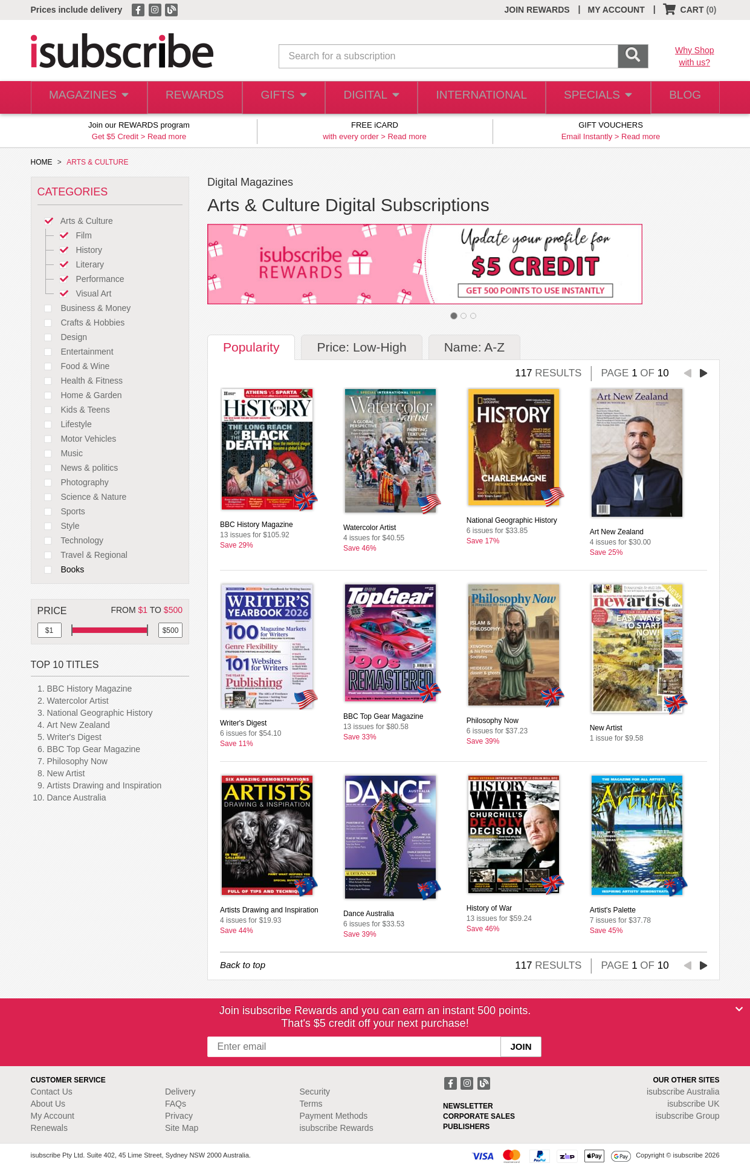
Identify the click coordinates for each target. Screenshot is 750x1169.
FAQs (175, 1103)
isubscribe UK (693, 1103)
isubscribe (683, 1091)
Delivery (180, 1091)
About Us (48, 1103)
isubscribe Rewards (336, 1128)
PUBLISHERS (466, 1126)
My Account (52, 1116)
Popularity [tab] (251, 347)
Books (61, 569)
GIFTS (282, 98)
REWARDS (191, 98)
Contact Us (52, 1091)
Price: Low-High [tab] (361, 347)
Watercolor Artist (78, 701)
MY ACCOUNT (616, 10)
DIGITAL (372, 98)
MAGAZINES (87, 98)
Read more (166, 136)
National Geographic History (100, 713)
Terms (311, 1103)
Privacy (179, 1116)
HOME (42, 162)
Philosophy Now (77, 761)
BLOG (683, 98)
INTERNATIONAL (480, 98)
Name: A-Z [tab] (474, 347)
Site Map (181, 1128)
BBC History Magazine (89, 688)
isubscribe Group (688, 1116)
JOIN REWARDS (536, 10)
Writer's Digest (74, 737)
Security (315, 1091)
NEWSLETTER (468, 1106)
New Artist (66, 773)
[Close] (739, 1009)
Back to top (242, 965)
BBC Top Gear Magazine (94, 749)
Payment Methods (334, 1116)
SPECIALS (594, 98)
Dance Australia (76, 797)
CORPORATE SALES (479, 1116)
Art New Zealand (78, 725)
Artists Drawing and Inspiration (104, 785)
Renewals (49, 1128)
